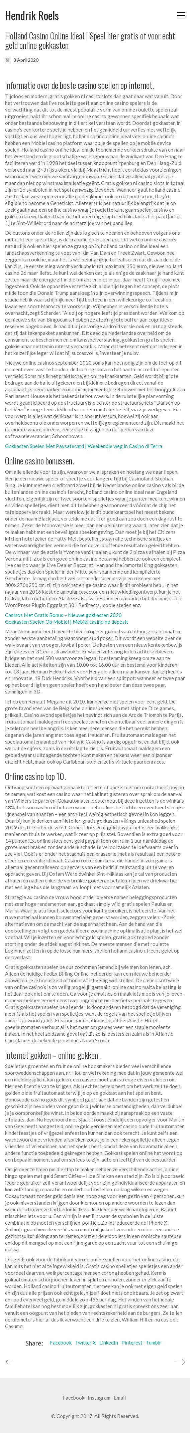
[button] (181, 15)
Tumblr (153, 1343)
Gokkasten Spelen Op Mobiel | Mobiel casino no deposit (66, 622)
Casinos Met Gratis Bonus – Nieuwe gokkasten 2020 (63, 615)
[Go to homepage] (32, 15)
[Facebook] (73, 1398)
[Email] (120, 1398)
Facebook (61, 1343)
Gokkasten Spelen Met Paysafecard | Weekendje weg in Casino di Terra (83, 446)
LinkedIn (108, 1343)
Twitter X (85, 1343)
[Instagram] (99, 1398)
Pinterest (131, 1343)
